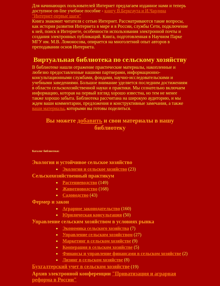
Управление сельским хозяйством (97, 234)
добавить (89, 120)
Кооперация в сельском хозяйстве (97, 247)
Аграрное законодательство (91, 208)
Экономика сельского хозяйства (95, 228)
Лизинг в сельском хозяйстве (92, 259)
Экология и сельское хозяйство (94, 169)
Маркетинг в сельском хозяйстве (96, 240)
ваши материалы (48, 108)
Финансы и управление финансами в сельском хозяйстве (121, 253)
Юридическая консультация (92, 214)
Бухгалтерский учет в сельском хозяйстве (81, 266)
